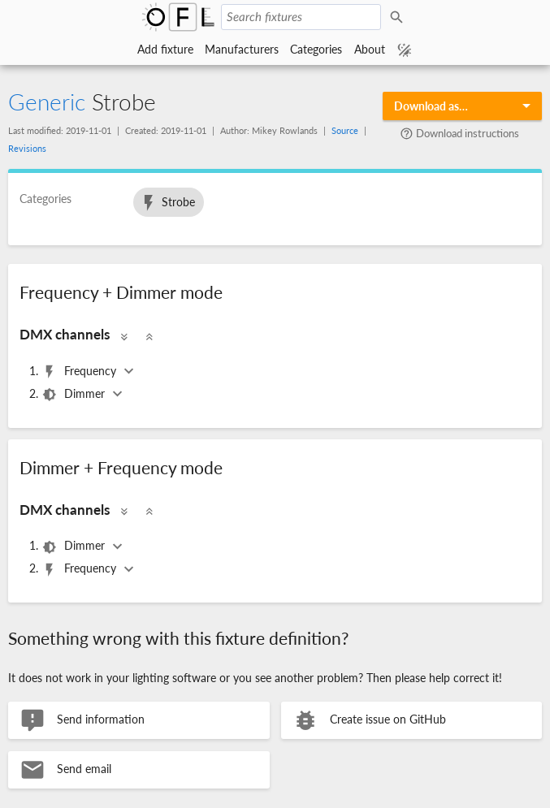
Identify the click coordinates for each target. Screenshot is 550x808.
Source (344, 130)
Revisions (27, 148)
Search (398, 17)
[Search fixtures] (301, 16)
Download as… (431, 106)
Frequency (80, 372)
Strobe (167, 203)
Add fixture (165, 49)
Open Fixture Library (177, 17)
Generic (46, 101)
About (369, 49)
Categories (316, 49)
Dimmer (74, 395)
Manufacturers (242, 49)
